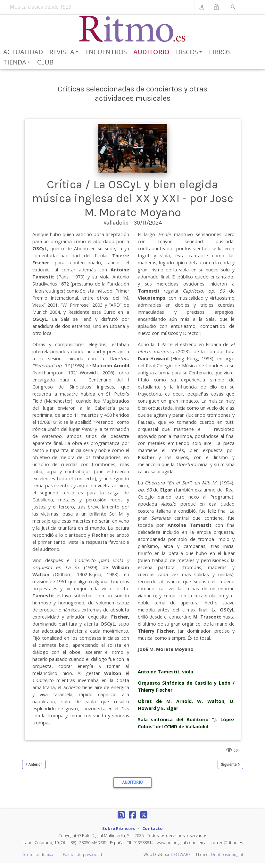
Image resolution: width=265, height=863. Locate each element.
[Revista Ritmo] (132, 29)
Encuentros (106, 51)
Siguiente (229, 764)
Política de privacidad (82, 854)
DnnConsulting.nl (227, 854)
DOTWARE (181, 854)
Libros (220, 51)
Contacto (152, 828)
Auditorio (151, 51)
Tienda (17, 62)
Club (45, 62)
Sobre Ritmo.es (118, 828)
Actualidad (23, 51)
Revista (64, 52)
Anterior (35, 764)
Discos (190, 52)
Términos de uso (37, 854)
